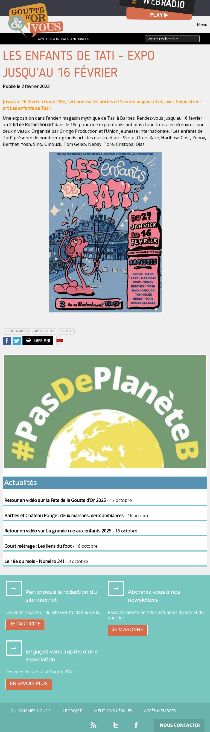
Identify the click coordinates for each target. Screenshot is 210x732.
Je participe (25, 623)
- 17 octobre (68, 500)
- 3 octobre (46, 561)
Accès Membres (160, 710)
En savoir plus (29, 683)
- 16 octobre (77, 516)
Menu (202, 24)
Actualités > (79, 39)
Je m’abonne (127, 629)
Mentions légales (113, 710)
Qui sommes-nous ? (31, 710)
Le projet (72, 710)
